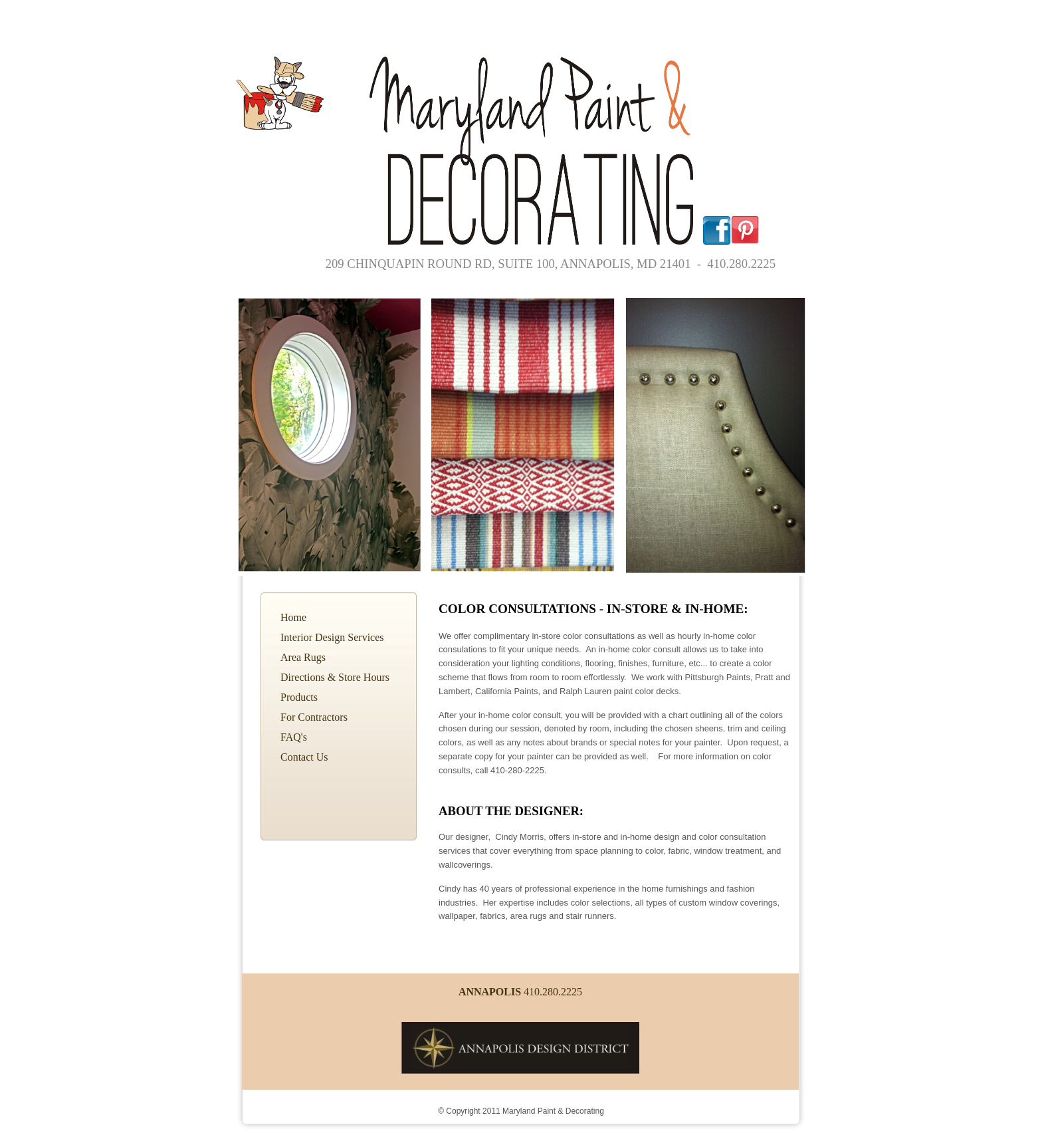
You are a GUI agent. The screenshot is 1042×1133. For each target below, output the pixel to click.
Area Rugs (303, 657)
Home (293, 617)
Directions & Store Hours (334, 677)
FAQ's (293, 737)
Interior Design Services (332, 637)
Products (299, 697)
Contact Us (304, 757)
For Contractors (314, 717)
